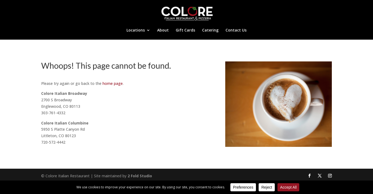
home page (113, 83)
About (163, 30)
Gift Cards (185, 30)
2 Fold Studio (140, 175)
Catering (210, 30)
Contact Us (236, 30)
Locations (135, 30)
